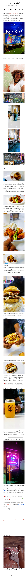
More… (17, 5)
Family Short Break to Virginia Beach (13, 13)
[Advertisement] (14, 528)
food (7, 519)
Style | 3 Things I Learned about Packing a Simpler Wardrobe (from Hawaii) (13, 569)
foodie (8, 519)
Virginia (4, 520)
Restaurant (13, 519)
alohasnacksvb (9, 504)
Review (15, 519)
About (9, 5)
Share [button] (4, 518)
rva (16, 519)
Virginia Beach (6, 520)
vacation (23, 519)
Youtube (11, 5)
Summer (20, 519)
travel (21, 519)
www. (6, 504)
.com (11, 504)
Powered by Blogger (14, 575)
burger (5, 519)
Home (6, 5)
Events (14, 5)
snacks (18, 519)
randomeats (10, 519)
